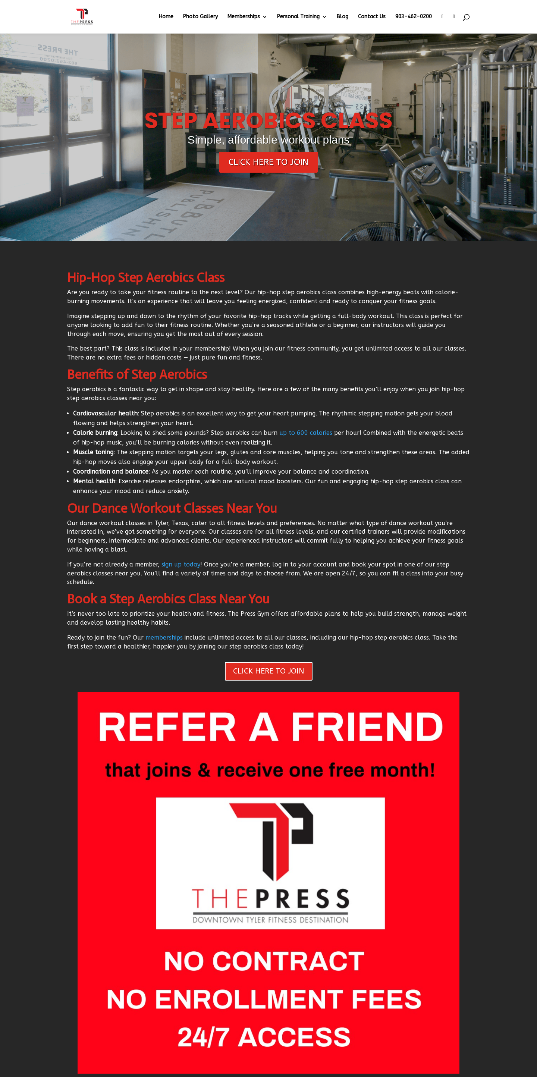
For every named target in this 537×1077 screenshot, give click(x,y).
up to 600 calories (305, 432)
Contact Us (372, 17)
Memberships (243, 17)
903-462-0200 (413, 17)
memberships (164, 637)
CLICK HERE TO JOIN (268, 671)
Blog (342, 17)
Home (166, 17)
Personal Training (298, 17)
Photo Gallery (200, 17)
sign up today (180, 564)
